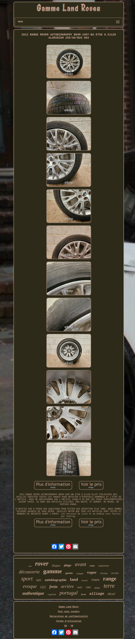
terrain (115, 573)
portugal (68, 593)
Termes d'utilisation (68, 621)
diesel (111, 594)
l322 (43, 587)
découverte (29, 571)
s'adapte (79, 574)
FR (72, 626)
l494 (30, 566)
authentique (33, 593)
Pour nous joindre (68, 611)
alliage (96, 594)
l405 (38, 580)
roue (92, 565)
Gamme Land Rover (69, 607)
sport (27, 578)
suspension (103, 565)
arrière (67, 586)
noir (79, 587)
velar (97, 588)
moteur (84, 580)
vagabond (52, 594)
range (109, 579)
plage (67, 565)
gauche (69, 573)
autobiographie (55, 580)
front (83, 594)
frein (53, 587)
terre (109, 586)
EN (65, 626)
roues (95, 579)
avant (80, 564)
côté (88, 587)
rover (42, 563)
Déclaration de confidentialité (69, 616)
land (74, 579)
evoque (30, 586)
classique (104, 573)
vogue (92, 572)
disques (56, 565)
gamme (52, 571)
